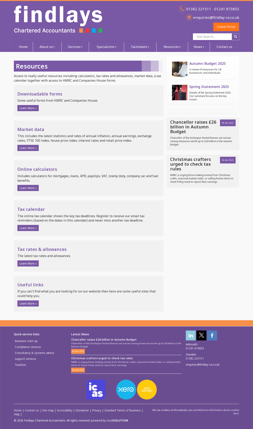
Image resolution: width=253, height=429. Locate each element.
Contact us (224, 47)
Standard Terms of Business (122, 410)
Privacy (96, 410)
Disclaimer (82, 410)
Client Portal (226, 27)
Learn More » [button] (28, 108)
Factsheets (140, 47)
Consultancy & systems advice (34, 353)
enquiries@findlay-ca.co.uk (215, 17)
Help (17, 414)
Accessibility (64, 410)
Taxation (20, 365)
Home (23, 47)
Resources (172, 47)
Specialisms (106, 47)
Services (75, 47)
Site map (48, 410)
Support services (25, 359)
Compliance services (28, 347)
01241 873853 (195, 348)
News (199, 47)
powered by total (109, 420)
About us (47, 47)
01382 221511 (195, 358)
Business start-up (26, 341)
